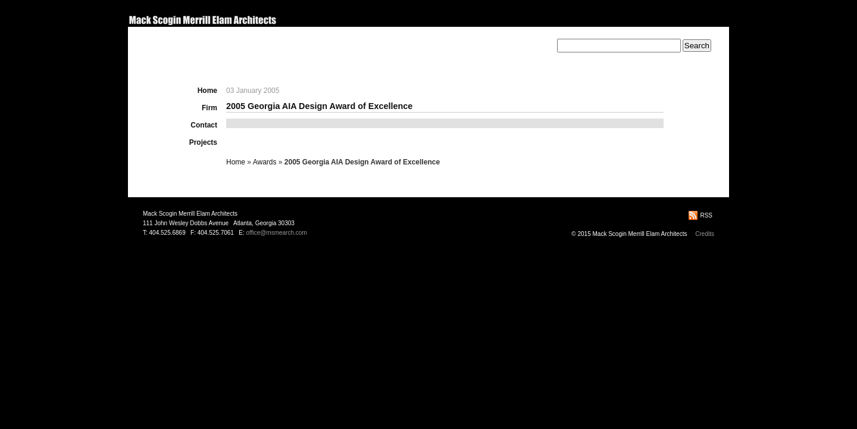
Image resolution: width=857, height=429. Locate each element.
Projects (203, 142)
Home (207, 90)
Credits (704, 234)
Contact (203, 125)
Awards (265, 162)
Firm (209, 108)
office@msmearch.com (276, 232)
